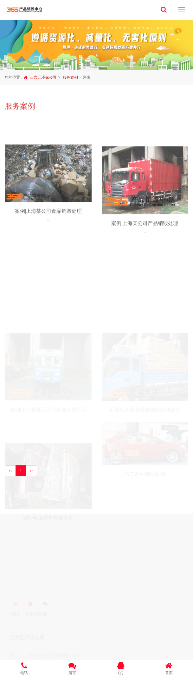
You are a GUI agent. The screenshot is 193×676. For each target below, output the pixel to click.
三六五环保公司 (43, 77)
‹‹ (10, 470)
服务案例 (70, 77)
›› (31, 470)
